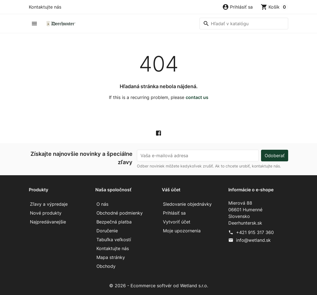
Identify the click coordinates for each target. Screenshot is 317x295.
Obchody (106, 266)
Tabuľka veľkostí (113, 239)
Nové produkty (46, 213)
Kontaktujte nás (45, 7)
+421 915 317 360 (255, 232)
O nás (102, 204)
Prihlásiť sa (174, 213)
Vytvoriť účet (176, 222)
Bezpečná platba (114, 222)
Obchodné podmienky (119, 213)
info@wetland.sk (253, 240)
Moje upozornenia (182, 230)
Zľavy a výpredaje (49, 204)
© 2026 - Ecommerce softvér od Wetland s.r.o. (158, 285)
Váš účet (171, 189)
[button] (237, 7)
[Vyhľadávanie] (244, 23)
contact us (197, 97)
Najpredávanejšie (48, 222)
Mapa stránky (110, 257)
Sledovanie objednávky (187, 204)
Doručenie (107, 230)
